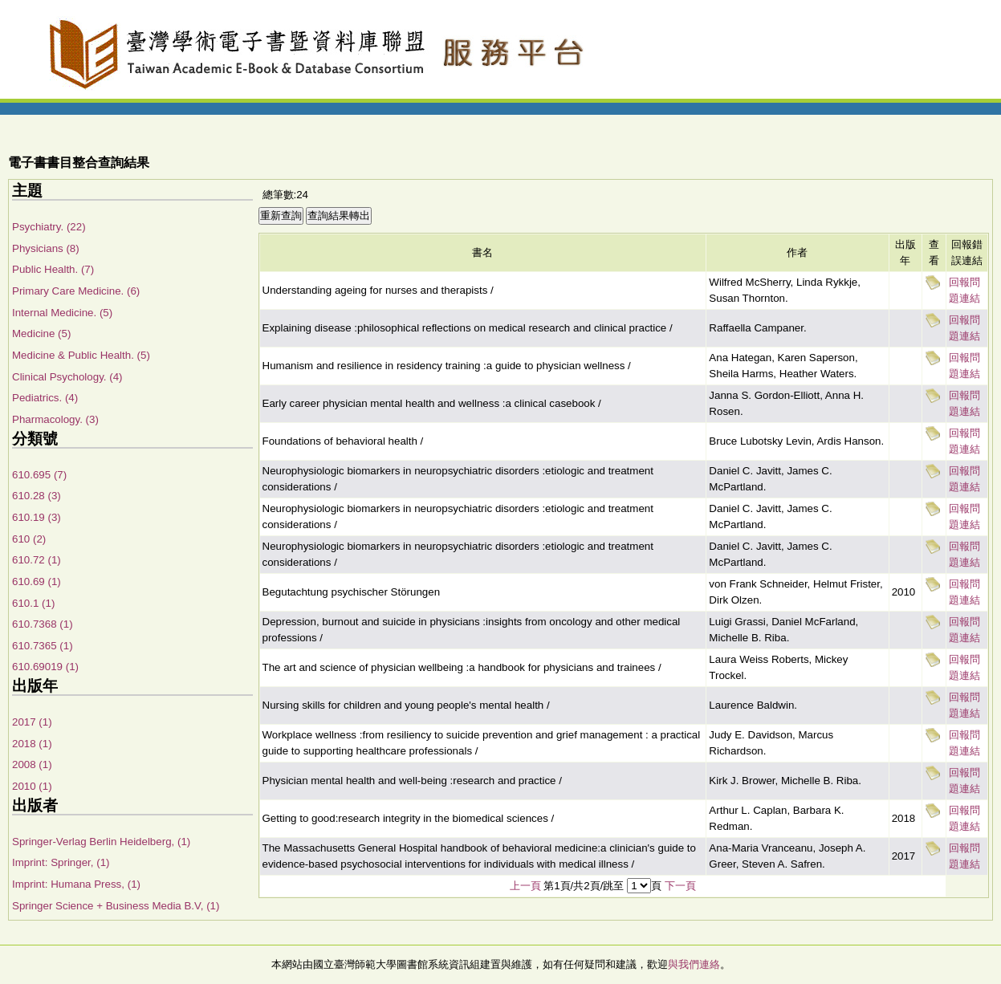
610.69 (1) (36, 581)
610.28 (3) (36, 496)
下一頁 (680, 886)
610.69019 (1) (45, 667)
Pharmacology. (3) (55, 419)
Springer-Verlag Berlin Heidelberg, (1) (101, 842)
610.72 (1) (36, 560)
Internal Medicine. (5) (62, 313)
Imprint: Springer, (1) (60, 862)
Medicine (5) (41, 333)
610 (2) (29, 539)
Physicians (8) (45, 248)
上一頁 (525, 886)
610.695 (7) (39, 475)
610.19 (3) (36, 517)
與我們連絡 (694, 964)
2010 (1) (32, 786)
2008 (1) (32, 764)
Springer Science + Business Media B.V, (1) (115, 906)
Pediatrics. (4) (45, 398)
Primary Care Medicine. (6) (76, 291)
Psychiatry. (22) (49, 227)
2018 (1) (32, 744)
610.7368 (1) (42, 624)
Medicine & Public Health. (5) (81, 355)
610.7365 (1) (42, 646)
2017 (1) (32, 722)
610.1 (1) (33, 603)
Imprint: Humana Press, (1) (76, 884)
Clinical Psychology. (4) (67, 377)
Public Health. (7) (53, 269)
